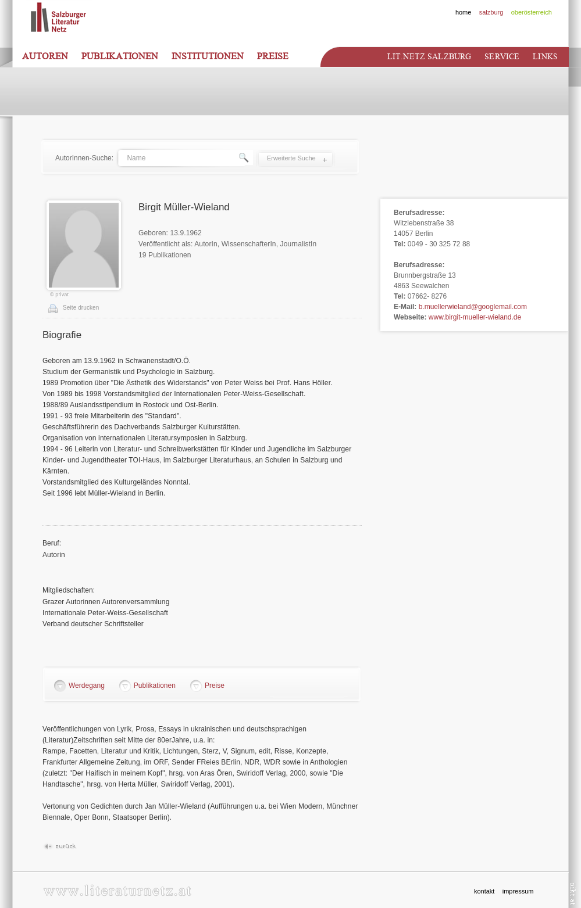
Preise (272, 56)
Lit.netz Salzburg (429, 56)
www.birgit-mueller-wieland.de (475, 317)
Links (545, 56)
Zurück (59, 846)
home (463, 12)
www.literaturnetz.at (117, 890)
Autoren (45, 56)
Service (501, 56)
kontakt (484, 891)
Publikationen (119, 56)
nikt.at (573, 894)
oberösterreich (531, 12)
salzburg (491, 12)
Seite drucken (81, 307)
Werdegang (87, 685)
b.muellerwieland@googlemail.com (473, 307)
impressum (518, 891)
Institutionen (208, 56)
